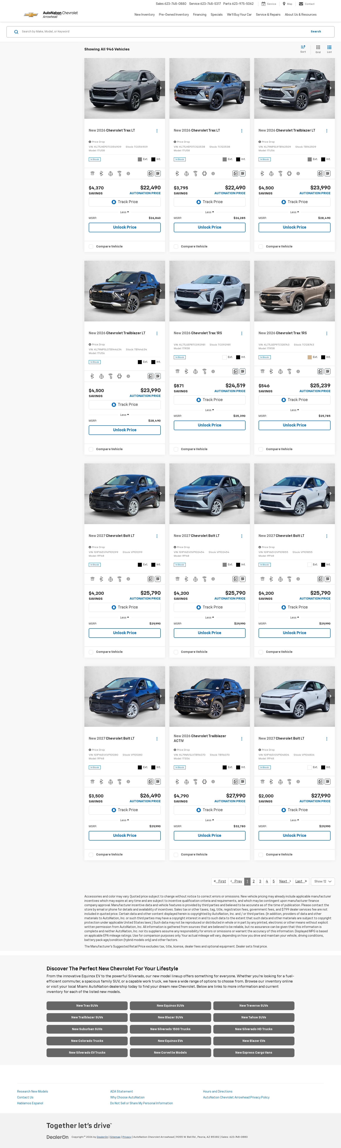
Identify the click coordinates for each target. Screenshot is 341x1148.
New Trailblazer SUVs (87, 1017)
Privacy (126, 1137)
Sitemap (115, 1137)
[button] (160, 88)
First (220, 881)
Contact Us (25, 1097)
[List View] (329, 49)
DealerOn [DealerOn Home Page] (102, 1137)
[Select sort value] (304, 49)
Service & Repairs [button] (268, 14)
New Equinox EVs (170, 1041)
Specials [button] (217, 14)
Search (316, 31)
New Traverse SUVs (253, 1005)
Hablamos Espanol (30, 1103)
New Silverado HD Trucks (253, 1029)
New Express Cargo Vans (253, 1052)
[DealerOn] (58, 1136)
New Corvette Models (170, 1052)
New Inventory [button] (145, 14)
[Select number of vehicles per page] (323, 882)
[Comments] (151, 173)
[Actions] (157, 131)
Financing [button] (199, 14)
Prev (236, 881)
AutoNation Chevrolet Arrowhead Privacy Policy (236, 1097)
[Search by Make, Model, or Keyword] (164, 32)
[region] (125, 218)
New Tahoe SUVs (253, 1017)
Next (285, 881)
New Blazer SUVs (170, 1017)
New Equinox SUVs (170, 1005)
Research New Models (32, 1091)
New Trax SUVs (87, 1005)
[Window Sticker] (158, 173)
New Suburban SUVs (87, 1029)
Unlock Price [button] (124, 227)
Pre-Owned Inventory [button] (174, 14)
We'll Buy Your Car (239, 14)
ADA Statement (121, 1091)
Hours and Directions (217, 1091)
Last (301, 881)
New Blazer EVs (253, 1041)
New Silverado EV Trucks (87, 1052)
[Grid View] (317, 49)
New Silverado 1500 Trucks (170, 1029)
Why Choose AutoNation (127, 1097)
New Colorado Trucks (87, 1041)
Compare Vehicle (109, 246)
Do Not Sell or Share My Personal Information (141, 1103)
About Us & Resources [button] (301, 14)
